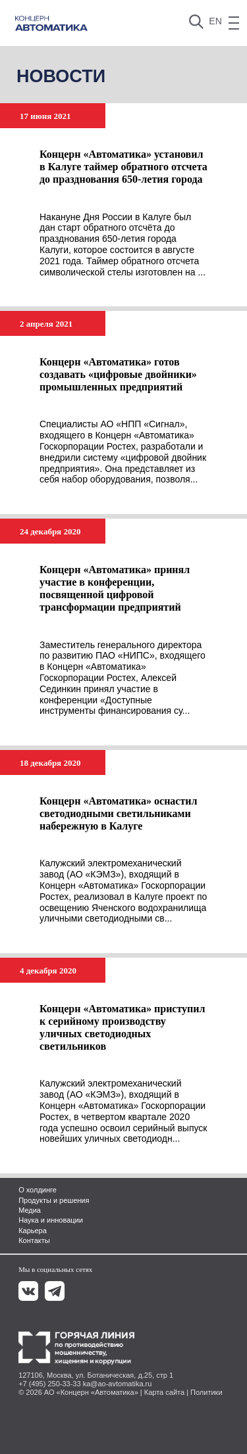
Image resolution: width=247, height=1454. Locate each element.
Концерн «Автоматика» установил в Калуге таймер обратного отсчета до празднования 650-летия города (123, 167)
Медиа (29, 1210)
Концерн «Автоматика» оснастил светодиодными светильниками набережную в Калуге (119, 813)
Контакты (34, 1240)
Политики (206, 1392)
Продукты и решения (53, 1200)
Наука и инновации (50, 1220)
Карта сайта (164, 1392)
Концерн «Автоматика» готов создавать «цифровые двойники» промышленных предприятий (118, 374)
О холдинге (37, 1190)
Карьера (32, 1230)
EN (215, 21)
